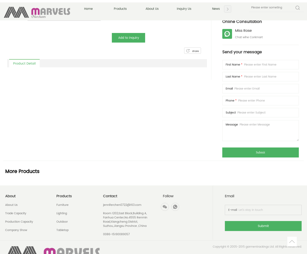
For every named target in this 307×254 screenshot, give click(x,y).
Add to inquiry (128, 37)
